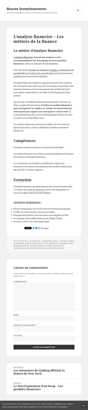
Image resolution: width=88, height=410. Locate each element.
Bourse (55, 241)
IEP (24, 193)
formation (56, 246)
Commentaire (20, 281)
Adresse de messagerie (25, 325)
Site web (18, 335)
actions (44, 60)
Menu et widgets (78, 13)
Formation (22, 179)
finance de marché (45, 246)
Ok (83, 403)
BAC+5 (41, 243)
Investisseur (36, 241)
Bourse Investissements (26, 8)
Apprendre (48, 241)
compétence (53, 243)
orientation (53, 248)
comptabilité (63, 243)
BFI (46, 243)
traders (53, 70)
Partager (45, 228)
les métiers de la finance (39, 248)
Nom (16, 315)
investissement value (21, 248)
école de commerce (36, 189)
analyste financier (24, 57)
